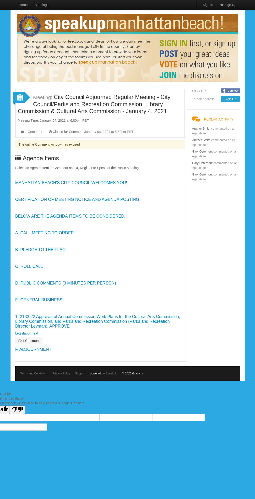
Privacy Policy (62, 373)
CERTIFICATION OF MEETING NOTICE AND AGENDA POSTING (77, 199)
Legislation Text (26, 333)
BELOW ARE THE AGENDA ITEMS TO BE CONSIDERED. (70, 216)
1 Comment (31, 132)
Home (23, 5)
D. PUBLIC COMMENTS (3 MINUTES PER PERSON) (65, 283)
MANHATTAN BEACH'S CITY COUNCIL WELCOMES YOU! (71, 182)
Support (80, 373)
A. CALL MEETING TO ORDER (44, 232)
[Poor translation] (17, 410)
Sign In (208, 5)
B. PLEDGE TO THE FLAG (40, 249)
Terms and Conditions (34, 373)
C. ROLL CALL (29, 266)
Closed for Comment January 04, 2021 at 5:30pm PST (91, 132)
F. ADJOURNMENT (33, 349)
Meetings (42, 5)
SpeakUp (111, 373)
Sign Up (228, 5)
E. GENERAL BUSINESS (39, 299)
